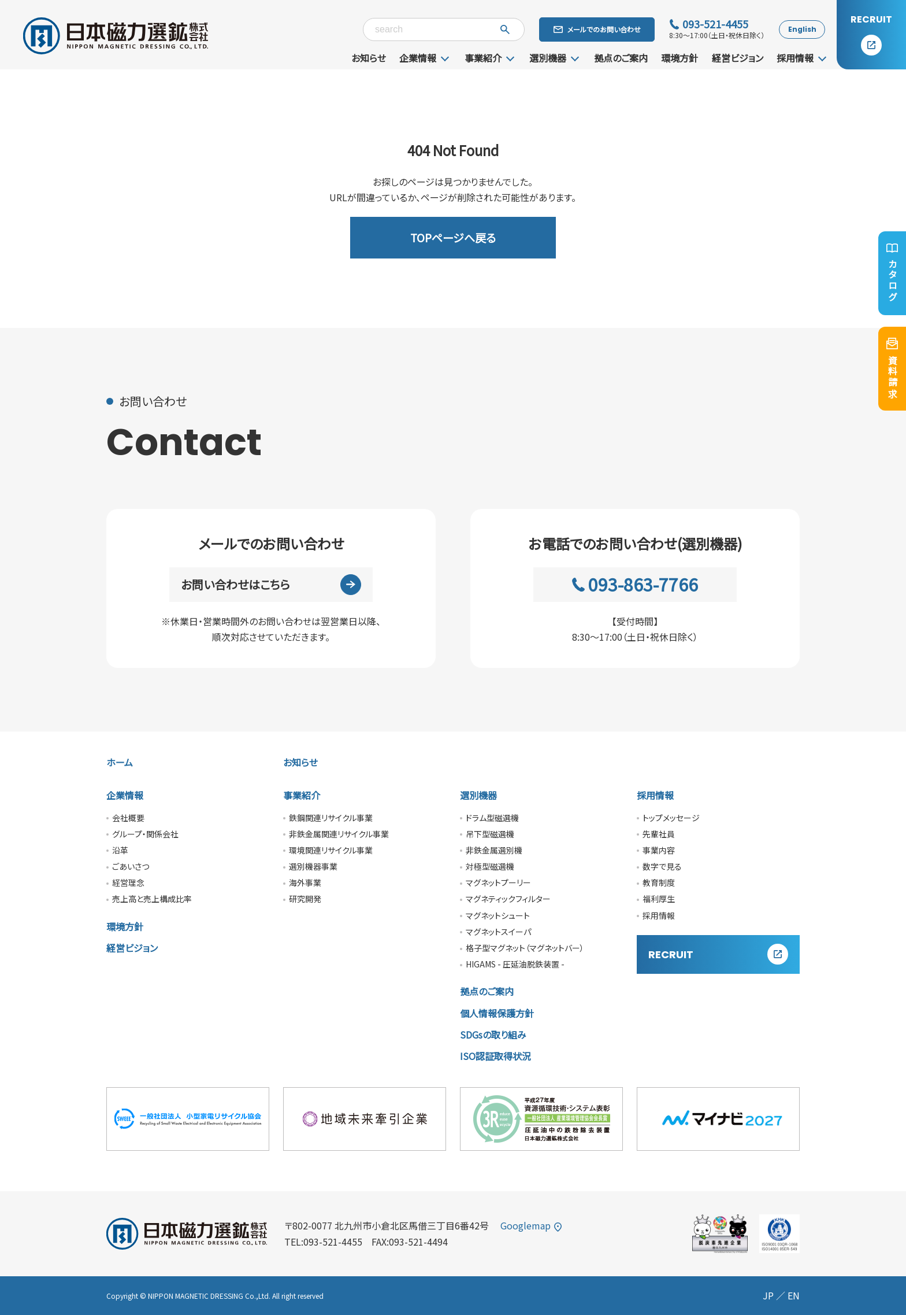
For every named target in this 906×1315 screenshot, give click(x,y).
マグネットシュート (498, 915)
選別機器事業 (313, 866)
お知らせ (368, 58)
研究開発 (305, 898)
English (802, 29)
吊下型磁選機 (490, 834)
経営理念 (128, 882)
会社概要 (128, 817)
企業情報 (417, 58)
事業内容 (659, 850)
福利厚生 (659, 898)
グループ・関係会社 (145, 834)
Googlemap (531, 1225)
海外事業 (305, 882)
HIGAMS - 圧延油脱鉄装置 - (515, 964)
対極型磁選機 (490, 866)
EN (794, 1295)
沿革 (120, 850)
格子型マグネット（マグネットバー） (525, 948)
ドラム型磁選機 (492, 817)
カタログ (893, 273)
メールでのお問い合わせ (597, 29)
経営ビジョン (737, 58)
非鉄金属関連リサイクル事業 (339, 834)
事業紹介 (483, 58)
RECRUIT (718, 954)
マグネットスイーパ (498, 931)
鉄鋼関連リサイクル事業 (331, 817)
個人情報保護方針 (497, 1013)
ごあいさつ (130, 866)
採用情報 (795, 58)
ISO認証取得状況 (495, 1056)
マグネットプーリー (498, 882)
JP (768, 1295)
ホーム (119, 762)
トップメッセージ (671, 817)
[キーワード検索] (444, 29)
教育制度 (659, 882)
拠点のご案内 (621, 58)
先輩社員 (659, 834)
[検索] (505, 29)
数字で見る (662, 866)
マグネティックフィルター (508, 898)
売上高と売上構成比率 (152, 898)
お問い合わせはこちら (271, 584)
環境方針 (679, 58)
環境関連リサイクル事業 (331, 850)
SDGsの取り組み (493, 1034)
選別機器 (547, 58)
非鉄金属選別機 (494, 850)
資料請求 (893, 369)
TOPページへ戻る (453, 237)
